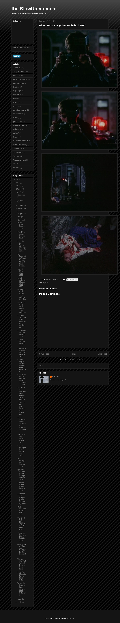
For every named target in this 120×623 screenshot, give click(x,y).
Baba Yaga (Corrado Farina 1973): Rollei (21, 576)
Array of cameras (19, 72)
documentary (18, 83)
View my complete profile (58, 380)
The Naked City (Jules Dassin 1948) (21, 438)
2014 (18, 183)
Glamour (16, 98)
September (22, 208)
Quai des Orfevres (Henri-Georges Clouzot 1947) (21, 474)
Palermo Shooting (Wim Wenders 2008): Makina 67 (21, 321)
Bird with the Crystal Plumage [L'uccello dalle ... (21, 246)
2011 (18, 192)
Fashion (16, 95)
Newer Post (44, 354)
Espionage (17, 91)
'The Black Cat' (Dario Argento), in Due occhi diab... (21, 524)
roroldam (55, 377)
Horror (15, 106)
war (14, 164)
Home (73, 354)
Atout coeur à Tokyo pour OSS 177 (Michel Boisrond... (21, 550)
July (19, 217)
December (21, 195)
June (20, 220)
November (21, 200)
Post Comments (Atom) (77, 360)
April (20, 602)
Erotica (16, 87)
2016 (18, 179)
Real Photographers (20, 141)
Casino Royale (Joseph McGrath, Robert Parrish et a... (21, 365)
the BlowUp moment (34, 8)
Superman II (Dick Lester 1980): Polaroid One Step (21, 294)
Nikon (15, 118)
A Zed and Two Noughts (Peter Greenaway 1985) (21, 499)
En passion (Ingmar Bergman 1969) (21, 333)
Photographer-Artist (20, 125)
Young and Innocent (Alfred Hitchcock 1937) (21, 537)
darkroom (16, 75)
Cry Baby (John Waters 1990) (20, 272)
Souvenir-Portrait (19, 145)
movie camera (18, 114)
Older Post (102, 354)
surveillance (17, 152)
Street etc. (17, 148)
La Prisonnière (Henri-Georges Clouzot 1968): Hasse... (21, 260)
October (21, 205)
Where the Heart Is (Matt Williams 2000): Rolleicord (21, 589)
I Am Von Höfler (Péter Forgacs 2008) (21, 487)
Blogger (71, 618)
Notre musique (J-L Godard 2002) (21, 462)
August (20, 214)
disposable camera (20, 79)
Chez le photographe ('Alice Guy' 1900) (21, 450)
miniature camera (19, 110)
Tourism (16, 156)
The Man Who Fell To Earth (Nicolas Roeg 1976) (21, 564)
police (47, 283)
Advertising (17, 68)
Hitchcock (17, 102)
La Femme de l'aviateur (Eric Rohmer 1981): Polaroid (21, 393)
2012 (18, 189)
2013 (18, 186)
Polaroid (16, 129)
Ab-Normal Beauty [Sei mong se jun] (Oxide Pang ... (21, 408)
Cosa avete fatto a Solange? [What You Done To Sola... (21, 379)
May (19, 599)
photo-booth (17, 122)
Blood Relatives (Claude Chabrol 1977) (21, 282)
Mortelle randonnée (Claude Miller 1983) (21, 511)
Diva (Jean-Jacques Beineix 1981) (21, 235)
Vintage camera (19, 160)
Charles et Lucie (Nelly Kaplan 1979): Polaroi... (21, 307)
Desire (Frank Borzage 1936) (21, 226)
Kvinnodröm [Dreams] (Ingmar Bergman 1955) (21, 352)
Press (15, 137)
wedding (16, 168)
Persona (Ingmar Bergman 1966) (21, 342)
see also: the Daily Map (21, 48)
